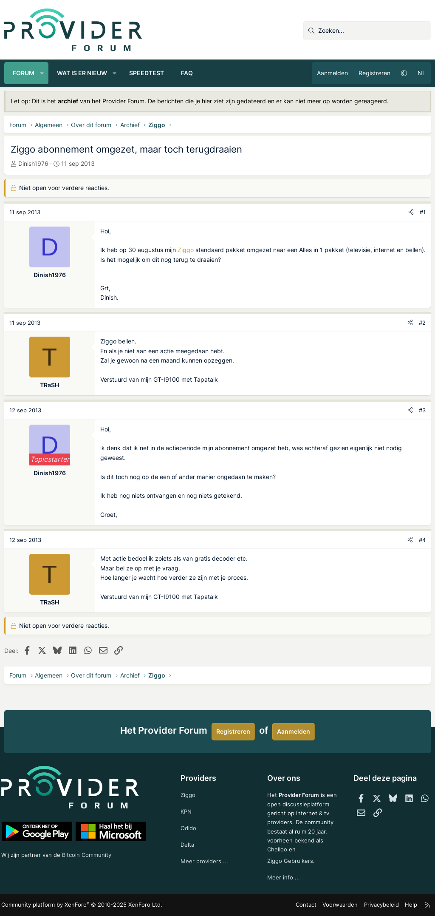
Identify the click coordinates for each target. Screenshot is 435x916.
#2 (422, 322)
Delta (188, 833)
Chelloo (276, 848)
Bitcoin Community (94, 841)
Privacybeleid (381, 905)
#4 (422, 539)
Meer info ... (282, 877)
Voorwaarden (343, 905)
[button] (42, 73)
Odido (189, 816)
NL (422, 73)
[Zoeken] (367, 30)
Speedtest (146, 73)
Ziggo (186, 249)
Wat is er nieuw (82, 73)
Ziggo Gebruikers (290, 860)
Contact (312, 905)
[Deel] (411, 212)
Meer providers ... (205, 850)
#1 (423, 212)
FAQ (187, 73)
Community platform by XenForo (76, 905)
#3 (422, 410)
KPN (187, 799)
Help (409, 905)
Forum (23, 73)
